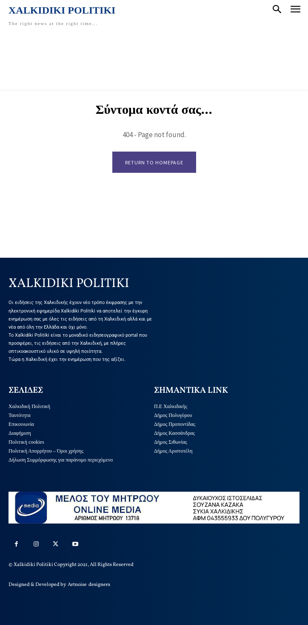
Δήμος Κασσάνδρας (174, 433)
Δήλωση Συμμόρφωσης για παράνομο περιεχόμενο (61, 460)
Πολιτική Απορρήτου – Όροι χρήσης (46, 451)
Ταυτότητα (20, 415)
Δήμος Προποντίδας (174, 424)
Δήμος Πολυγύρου (173, 415)
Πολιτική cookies (26, 442)
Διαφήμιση (20, 433)
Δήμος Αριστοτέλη (173, 451)
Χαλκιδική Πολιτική (29, 406)
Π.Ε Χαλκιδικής (170, 406)
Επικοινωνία (21, 424)
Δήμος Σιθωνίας (170, 442)
